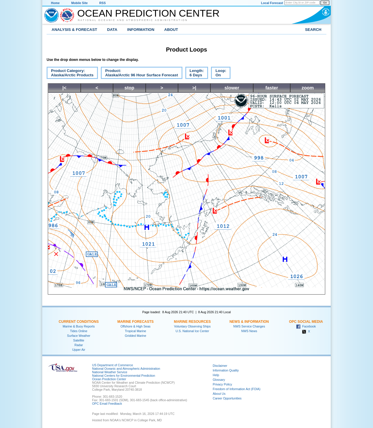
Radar (78, 345)
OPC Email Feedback (107, 403)
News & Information (249, 322)
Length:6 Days (194, 73)
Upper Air (78, 349)
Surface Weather (78, 335)
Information (140, 29)
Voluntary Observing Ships (192, 326)
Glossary (219, 379)
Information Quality (226, 370)
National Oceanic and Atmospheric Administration (133, 20)
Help (216, 375)
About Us (219, 393)
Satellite (78, 340)
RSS (102, 3)
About (171, 29)
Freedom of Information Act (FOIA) (236, 389)
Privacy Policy (222, 384)
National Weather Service (109, 372)
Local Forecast (272, 3)
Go (325, 2)
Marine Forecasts (135, 322)
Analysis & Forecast (74, 29)
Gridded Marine (135, 335)
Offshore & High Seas (136, 326)
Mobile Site (79, 3)
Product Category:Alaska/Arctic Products (70, 73)
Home (55, 3)
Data (112, 29)
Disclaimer (220, 365)
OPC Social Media (306, 322)
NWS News (249, 331)
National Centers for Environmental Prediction (123, 375)
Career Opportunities (227, 398)
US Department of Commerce (112, 365)
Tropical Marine (135, 331)
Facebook (306, 326)
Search (313, 29)
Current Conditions (78, 322)
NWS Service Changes (249, 326)
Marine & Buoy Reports (79, 326)
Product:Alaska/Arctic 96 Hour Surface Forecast (139, 73)
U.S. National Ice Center (192, 331)
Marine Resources (192, 322)
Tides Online (78, 331)
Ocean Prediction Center (148, 13)
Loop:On (218, 73)
